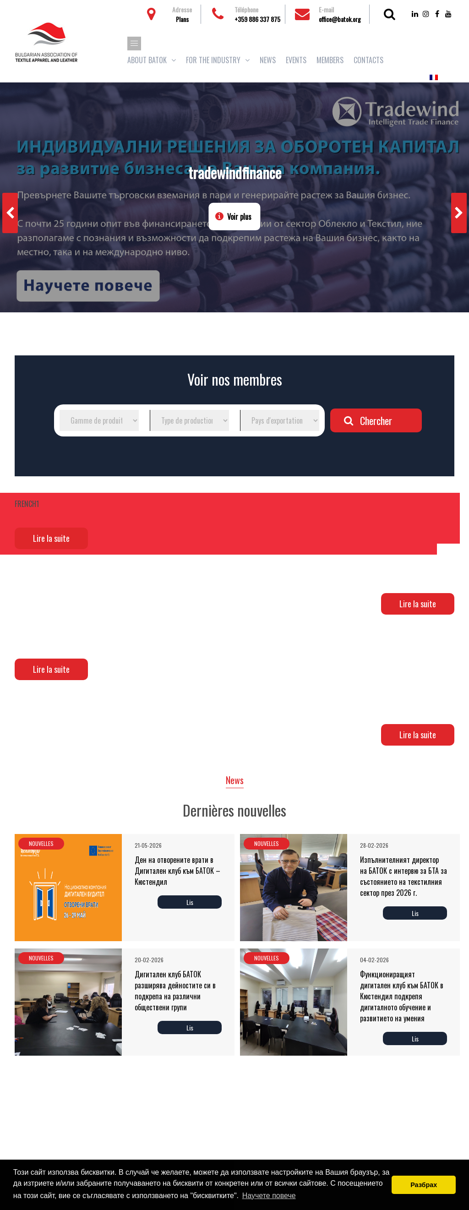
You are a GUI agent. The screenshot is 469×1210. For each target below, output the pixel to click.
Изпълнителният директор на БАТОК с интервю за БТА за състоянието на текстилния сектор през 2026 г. (403, 876)
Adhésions (423, 60)
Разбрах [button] (423, 1184)
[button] (134, 43)
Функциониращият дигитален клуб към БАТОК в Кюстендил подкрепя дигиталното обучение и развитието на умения (401, 996)
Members (330, 60)
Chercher (376, 420)
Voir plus (239, 216)
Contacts (368, 60)
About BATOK (147, 60)
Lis (189, 902)
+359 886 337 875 (257, 19)
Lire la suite (51, 538)
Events (296, 60)
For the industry (213, 60)
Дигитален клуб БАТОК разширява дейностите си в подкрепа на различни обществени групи (175, 991)
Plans (182, 19)
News (268, 60)
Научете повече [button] (269, 1195)
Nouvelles (41, 843)
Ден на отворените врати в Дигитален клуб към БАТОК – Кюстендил (177, 870)
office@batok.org (340, 19)
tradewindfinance (234, 172)
